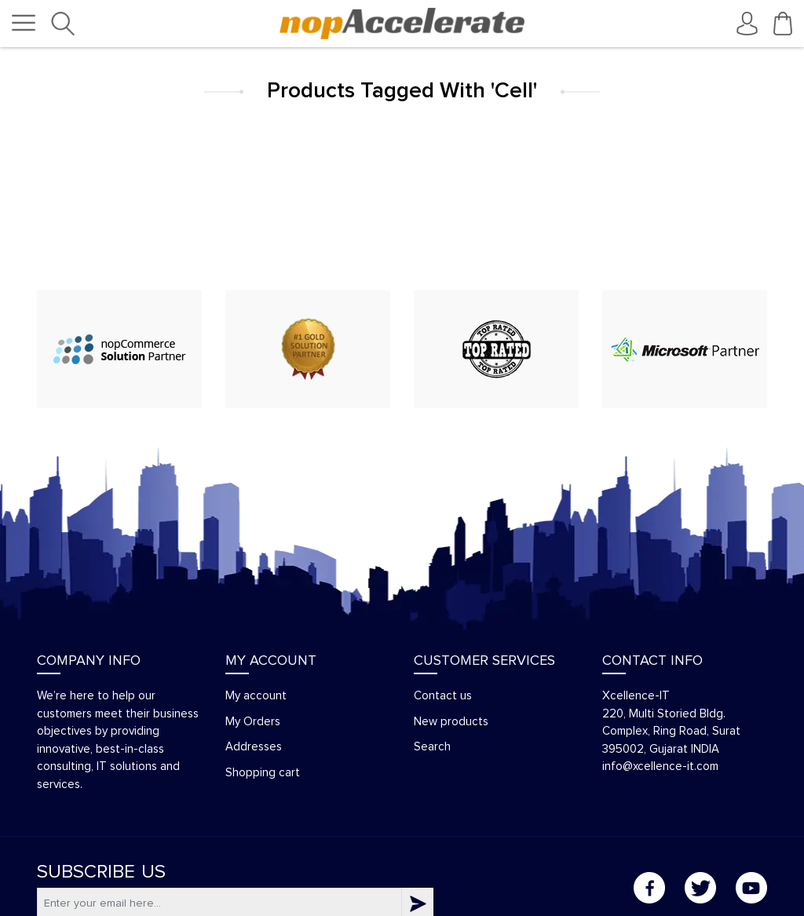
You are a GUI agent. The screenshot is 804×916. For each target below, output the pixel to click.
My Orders (252, 722)
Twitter (700, 887)
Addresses (253, 747)
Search (432, 747)
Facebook (649, 887)
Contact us (443, 696)
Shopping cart (262, 773)
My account (256, 696)
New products (451, 722)
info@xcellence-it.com (660, 766)
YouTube (751, 887)
